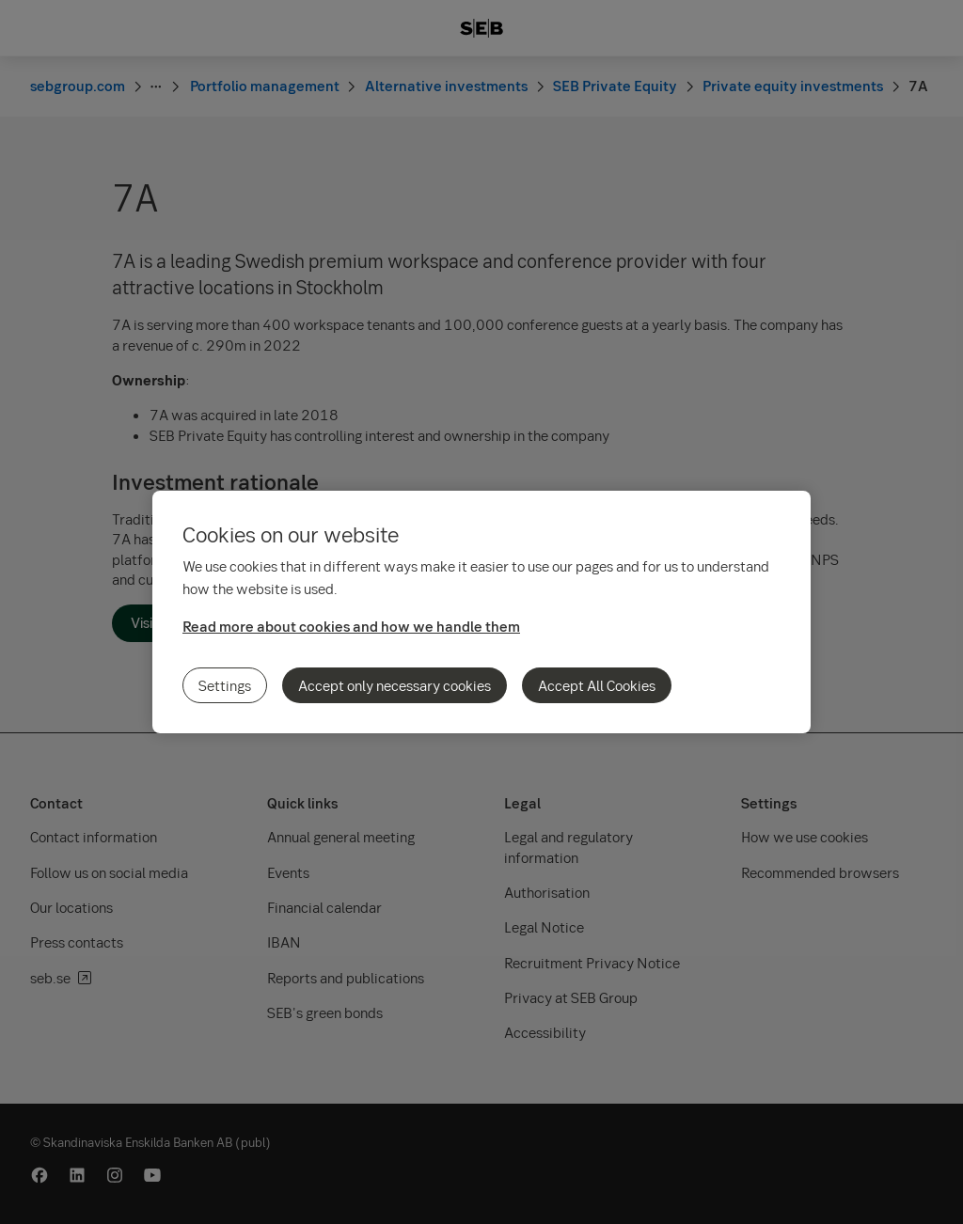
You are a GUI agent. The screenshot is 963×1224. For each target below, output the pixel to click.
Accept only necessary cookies (394, 685)
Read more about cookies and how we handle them (351, 626)
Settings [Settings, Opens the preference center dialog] (224, 685)
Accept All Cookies (596, 685)
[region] (481, 612)
